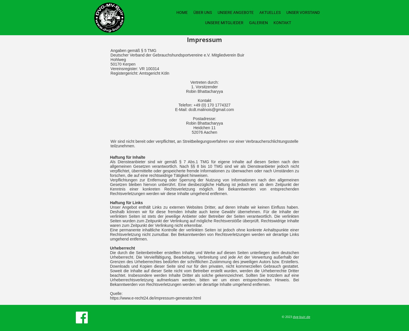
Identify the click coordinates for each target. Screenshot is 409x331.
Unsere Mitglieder (224, 22)
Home (182, 12)
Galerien (258, 22)
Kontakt (282, 22)
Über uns (202, 12)
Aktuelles (270, 12)
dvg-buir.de (301, 317)
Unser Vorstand (303, 12)
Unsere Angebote (236, 12)
